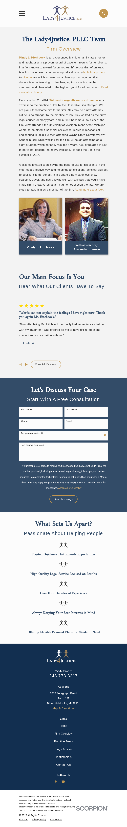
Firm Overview (63, 49)
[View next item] (26, 364)
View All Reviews (46, 364)
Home (63, 725)
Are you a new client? (32, 433)
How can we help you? (32, 445)
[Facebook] (56, 781)
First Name (26, 409)
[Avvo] (71, 781)
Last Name (71, 409)
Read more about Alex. (89, 189)
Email (69, 421)
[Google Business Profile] (63, 781)
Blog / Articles (63, 749)
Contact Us (63, 764)
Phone (24, 421)
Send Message (63, 499)
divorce (27, 77)
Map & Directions (63, 708)
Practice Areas (63, 741)
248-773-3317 (63, 676)
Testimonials (63, 757)
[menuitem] (23, 819)
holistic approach (94, 72)
